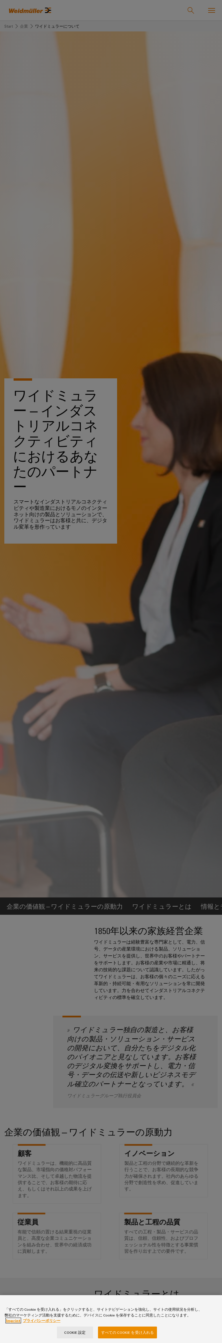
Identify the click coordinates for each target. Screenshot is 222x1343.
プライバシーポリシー (41, 1325)
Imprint (13, 1325)
